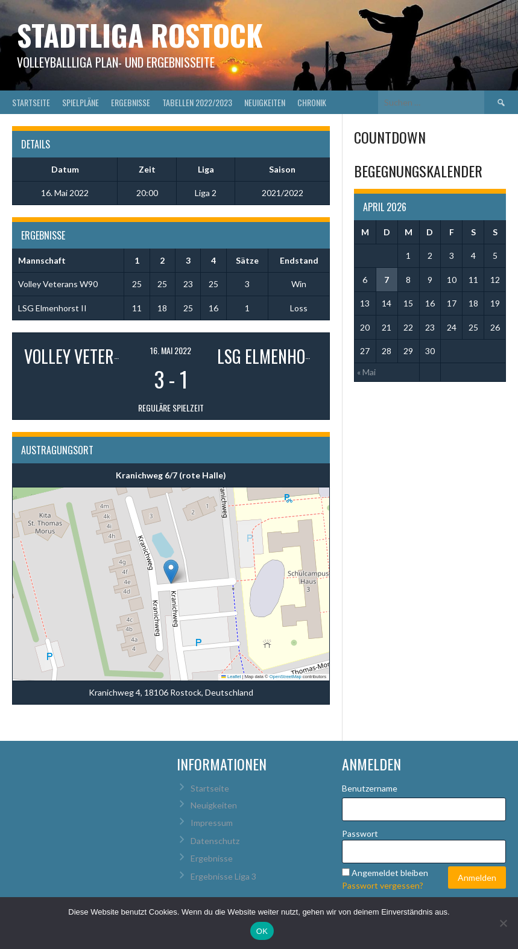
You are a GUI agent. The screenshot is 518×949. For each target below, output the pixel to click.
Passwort (360, 833)
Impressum (212, 822)
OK (262, 931)
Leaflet (231, 676)
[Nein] (503, 923)
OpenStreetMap (286, 676)
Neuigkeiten (264, 102)
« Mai (366, 372)
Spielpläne (80, 102)
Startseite (31, 102)
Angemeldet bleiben (390, 873)
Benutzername (369, 788)
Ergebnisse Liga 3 (223, 876)
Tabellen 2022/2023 (197, 102)
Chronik (311, 102)
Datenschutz (215, 841)
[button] (170, 571)
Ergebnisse (130, 102)
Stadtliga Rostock (140, 34)
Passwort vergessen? (382, 885)
